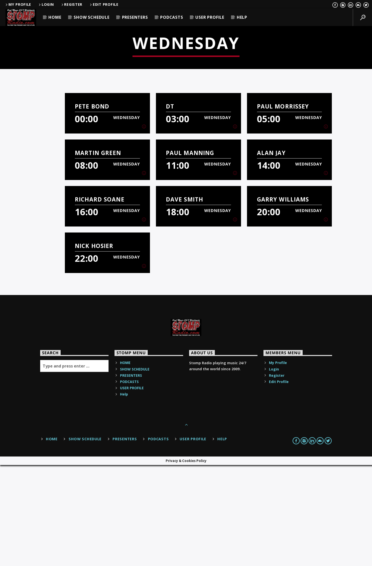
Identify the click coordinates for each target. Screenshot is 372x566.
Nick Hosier (94, 347)
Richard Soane (99, 300)
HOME (54, 17)
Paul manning (190, 254)
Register (72, 4)
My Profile (18, 4)
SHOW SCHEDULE (91, 17)
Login (46, 4)
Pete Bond (92, 207)
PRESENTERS (135, 17)
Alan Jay (271, 254)
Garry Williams (283, 300)
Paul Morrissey (283, 207)
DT (170, 207)
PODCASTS (171, 17)
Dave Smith (184, 300)
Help (242, 17)
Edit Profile (103, 4)
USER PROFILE (209, 17)
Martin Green (98, 254)
